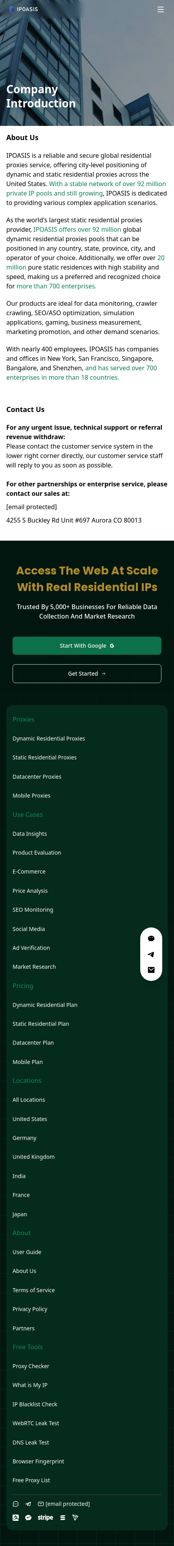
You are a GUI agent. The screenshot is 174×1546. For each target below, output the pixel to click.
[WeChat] (151, 938)
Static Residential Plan (41, 1023)
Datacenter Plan (33, 1042)
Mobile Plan (28, 1062)
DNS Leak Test (31, 1442)
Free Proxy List (31, 1480)
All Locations (29, 1099)
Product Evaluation (37, 852)
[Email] (151, 970)
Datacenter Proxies (37, 776)
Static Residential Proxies (45, 757)
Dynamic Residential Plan (45, 1005)
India (19, 1176)
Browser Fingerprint (38, 1461)
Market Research (34, 966)
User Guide (27, 1252)
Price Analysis (30, 890)
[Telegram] (151, 954)
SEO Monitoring (33, 909)
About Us (24, 1270)
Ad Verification (31, 947)
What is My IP (30, 1385)
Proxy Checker (31, 1366)
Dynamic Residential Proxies (49, 738)
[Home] (23, 9)
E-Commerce (29, 871)
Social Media (29, 929)
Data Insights (30, 833)
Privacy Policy (30, 1309)
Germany (25, 1137)
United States (30, 1119)
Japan (20, 1214)
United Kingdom (34, 1156)
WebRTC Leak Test (36, 1423)
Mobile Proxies (31, 795)
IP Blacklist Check (35, 1404)
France (21, 1195)
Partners (24, 1328)
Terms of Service (34, 1290)
